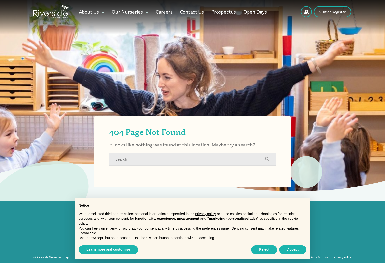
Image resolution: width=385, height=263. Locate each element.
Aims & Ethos (319, 257)
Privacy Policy (343, 257)
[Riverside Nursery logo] (51, 11)
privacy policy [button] (205, 214)
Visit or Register (332, 12)
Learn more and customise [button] (108, 249)
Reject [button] (264, 249)
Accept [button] (293, 249)
